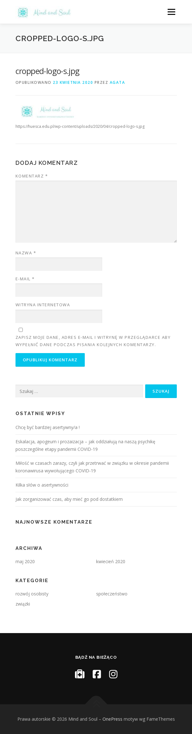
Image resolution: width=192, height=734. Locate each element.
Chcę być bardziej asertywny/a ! (47, 427)
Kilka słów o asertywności (41, 485)
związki (22, 604)
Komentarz (31, 176)
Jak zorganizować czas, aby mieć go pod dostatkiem (69, 499)
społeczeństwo (111, 594)
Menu (171, 12)
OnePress (112, 719)
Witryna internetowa (42, 305)
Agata (117, 82)
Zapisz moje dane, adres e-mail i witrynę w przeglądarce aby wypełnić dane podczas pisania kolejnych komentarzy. (93, 340)
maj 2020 (25, 561)
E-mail (25, 279)
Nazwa (25, 253)
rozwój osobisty (31, 594)
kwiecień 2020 (110, 561)
